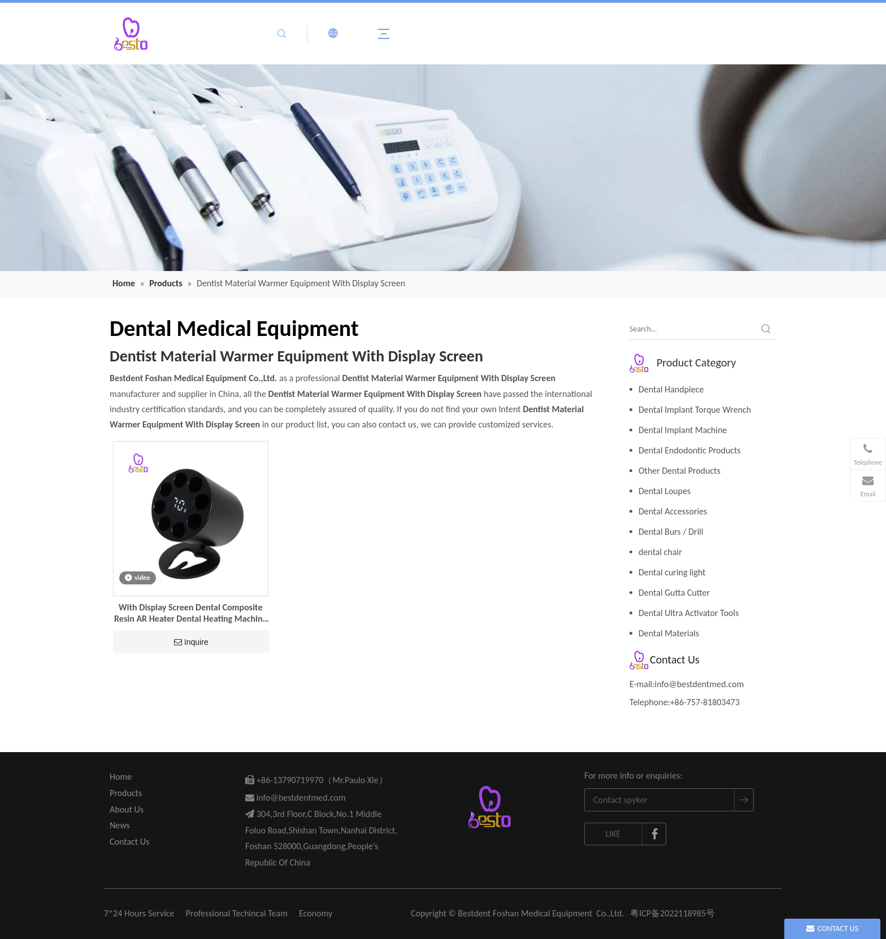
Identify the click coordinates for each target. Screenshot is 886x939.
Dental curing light (672, 572)
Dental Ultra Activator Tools (689, 613)
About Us (127, 809)
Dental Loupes (664, 491)
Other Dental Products (679, 470)
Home (121, 776)
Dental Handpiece (671, 389)
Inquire (191, 642)
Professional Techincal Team (237, 913)
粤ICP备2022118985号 (672, 913)
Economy (315, 913)
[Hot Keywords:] (766, 329)
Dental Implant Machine (683, 430)
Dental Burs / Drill (671, 531)
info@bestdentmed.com (699, 684)
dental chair (660, 552)
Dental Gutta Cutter (674, 592)
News (120, 825)
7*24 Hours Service (139, 913)
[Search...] (692, 329)
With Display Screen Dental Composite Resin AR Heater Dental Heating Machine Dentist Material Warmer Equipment (190, 613)
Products (126, 793)
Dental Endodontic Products (690, 450)
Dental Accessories (673, 511)
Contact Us (129, 841)
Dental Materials (669, 633)
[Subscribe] (743, 800)
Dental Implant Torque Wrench (695, 409)
